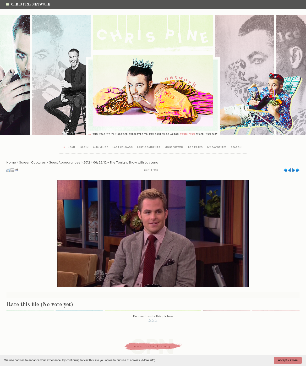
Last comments (148, 147)
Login (84, 147)
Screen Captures (32, 162)
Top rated (195, 147)
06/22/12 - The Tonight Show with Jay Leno (125, 162)
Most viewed (174, 147)
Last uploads (123, 147)
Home (71, 147)
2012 (86, 162)
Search (236, 147)
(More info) (148, 360)
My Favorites (217, 147)
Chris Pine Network (28, 4)
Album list (100, 147)
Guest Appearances (64, 162)
